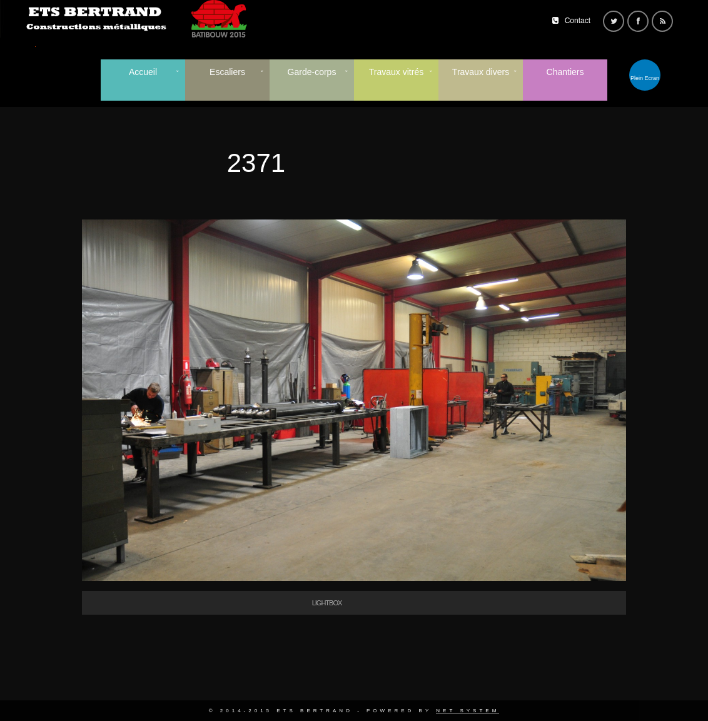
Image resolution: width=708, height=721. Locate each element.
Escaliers (227, 72)
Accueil (143, 72)
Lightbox (327, 603)
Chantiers (565, 72)
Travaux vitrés (396, 72)
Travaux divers (480, 72)
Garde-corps (312, 72)
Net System (467, 710)
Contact (577, 20)
